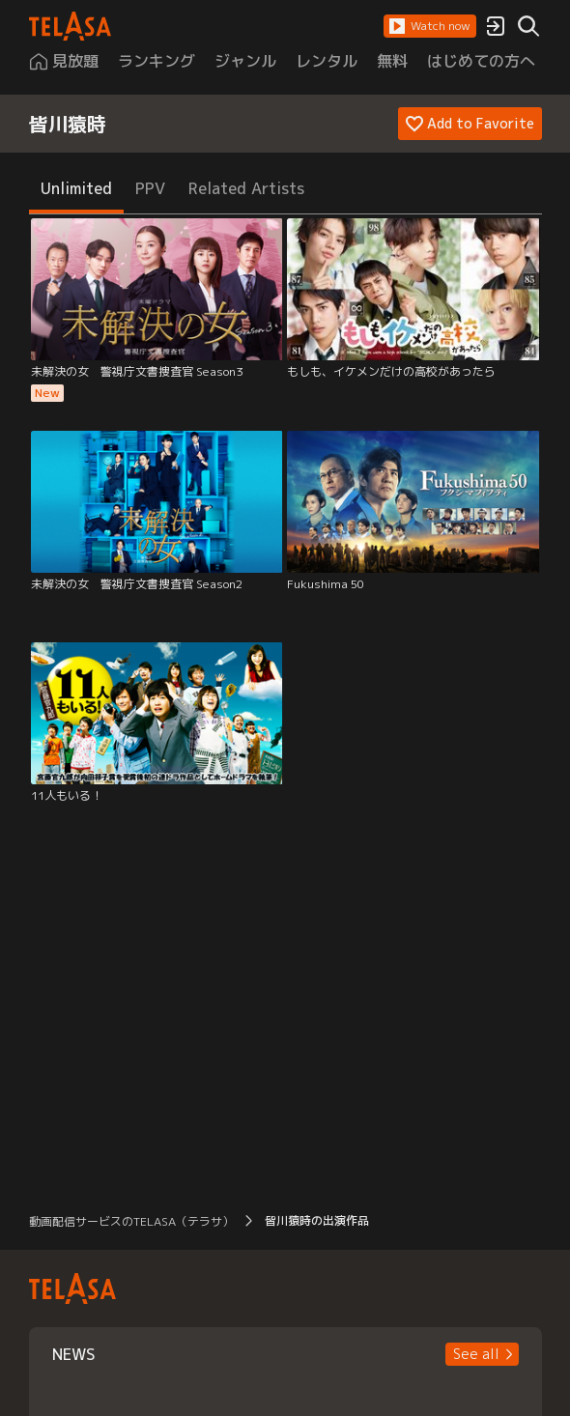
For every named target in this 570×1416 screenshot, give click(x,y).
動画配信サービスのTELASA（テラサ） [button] (131, 1221)
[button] (430, 26)
